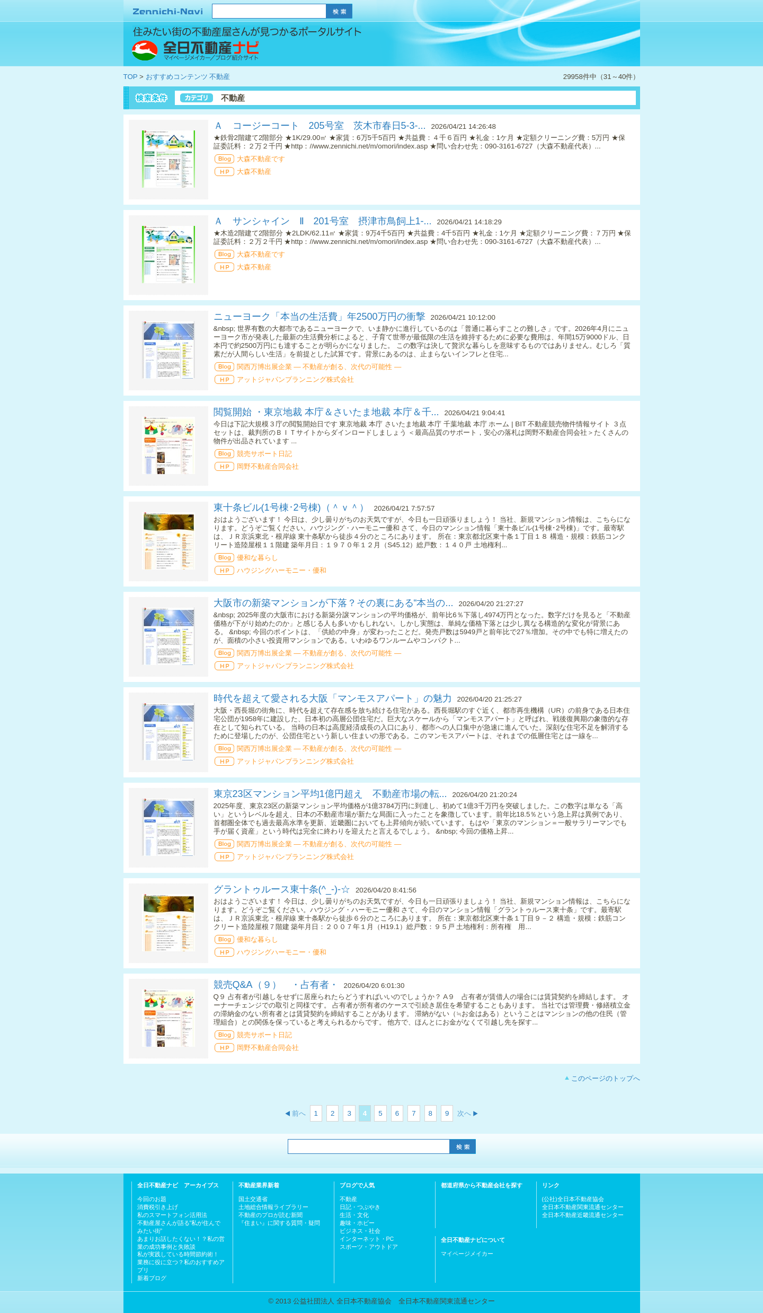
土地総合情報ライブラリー (273, 1207)
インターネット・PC (367, 1239)
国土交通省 (253, 1199)
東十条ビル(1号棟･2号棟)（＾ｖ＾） (291, 507)
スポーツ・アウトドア (369, 1247)
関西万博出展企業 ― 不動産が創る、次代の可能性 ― (319, 367)
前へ (299, 1113)
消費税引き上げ (157, 1207)
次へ (464, 1113)
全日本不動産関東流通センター (583, 1207)
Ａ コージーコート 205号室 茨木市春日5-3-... (320, 125)
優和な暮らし (257, 558)
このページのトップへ (605, 1078)
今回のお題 (151, 1199)
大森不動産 (254, 172)
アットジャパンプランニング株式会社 (295, 379)
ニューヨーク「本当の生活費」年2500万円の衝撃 (319, 316)
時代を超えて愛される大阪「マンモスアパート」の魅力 (333, 698)
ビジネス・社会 (360, 1231)
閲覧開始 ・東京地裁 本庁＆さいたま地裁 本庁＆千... (326, 412)
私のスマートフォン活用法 (172, 1215)
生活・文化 (354, 1215)
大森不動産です (261, 159)
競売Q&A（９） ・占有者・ (276, 984)
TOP (130, 77)
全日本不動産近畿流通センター (583, 1215)
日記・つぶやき (360, 1207)
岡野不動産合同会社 (268, 466)
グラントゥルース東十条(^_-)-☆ (282, 889)
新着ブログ (151, 1278)
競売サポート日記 (264, 454)
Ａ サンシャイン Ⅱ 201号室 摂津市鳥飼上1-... (323, 221)
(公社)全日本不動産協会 (573, 1199)
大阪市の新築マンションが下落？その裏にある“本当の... (334, 603)
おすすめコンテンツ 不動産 (188, 77)
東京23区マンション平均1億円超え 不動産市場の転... (330, 794)
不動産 (348, 1199)
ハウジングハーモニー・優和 (285, 570)
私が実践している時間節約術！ (178, 1254)
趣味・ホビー (357, 1223)
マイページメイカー (467, 1253)
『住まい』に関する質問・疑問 (279, 1223)
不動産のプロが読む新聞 (270, 1215)
